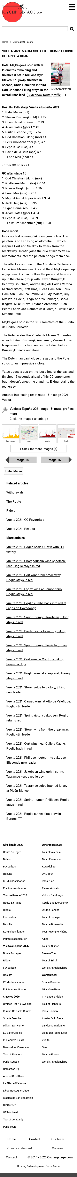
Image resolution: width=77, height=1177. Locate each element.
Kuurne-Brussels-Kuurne (17, 1011)
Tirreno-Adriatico (51, 888)
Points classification (15, 888)
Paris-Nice (48, 881)
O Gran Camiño (50, 910)
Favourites (9, 866)
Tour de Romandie (52, 924)
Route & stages (12, 852)
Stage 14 (23, 460)
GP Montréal (10, 1112)
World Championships (54, 967)
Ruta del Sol (49, 866)
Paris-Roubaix (11, 1061)
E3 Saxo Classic (12, 1033)
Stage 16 (55, 460)
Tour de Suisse (50, 946)
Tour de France (50, 1054)
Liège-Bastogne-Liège (16, 1090)
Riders (7, 859)
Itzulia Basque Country (55, 902)
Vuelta (45, 1040)
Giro (44, 1047)
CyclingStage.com (24, 12)
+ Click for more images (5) (38, 449)
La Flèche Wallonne (14, 1083)
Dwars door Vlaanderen (16, 1047)
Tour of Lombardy (13, 1119)
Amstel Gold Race (13, 1076)
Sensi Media (53, 1166)
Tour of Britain (50, 960)
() (46, 95)
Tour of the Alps (51, 917)
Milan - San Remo (13, 1025)
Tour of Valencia (51, 852)
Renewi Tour (49, 953)
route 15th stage (49, 395)
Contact (11, 1157)
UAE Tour (47, 874)
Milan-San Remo (51, 989)
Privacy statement (19, 1148)
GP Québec (9, 1105)
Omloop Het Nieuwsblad (17, 1004)
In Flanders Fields (13, 1040)
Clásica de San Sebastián (18, 1098)
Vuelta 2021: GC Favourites (25, 519)
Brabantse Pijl (11, 1069)
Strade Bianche (12, 1018)
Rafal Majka (13, 471)
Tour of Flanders (12, 1054)
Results (7, 874)
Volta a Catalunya (52, 895)
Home (5, 41)
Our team (57, 1139)
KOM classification (14, 881)
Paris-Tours (9, 1126)
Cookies (57, 1148)
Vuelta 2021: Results (20, 529)
